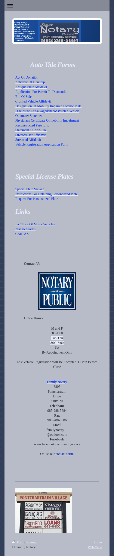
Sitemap (31, 542)
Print (18, 542)
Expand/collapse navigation (57, 5)
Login (98, 542)
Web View (95, 547)
